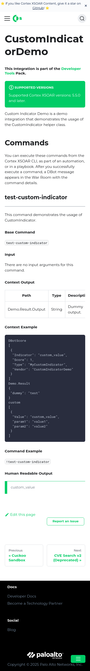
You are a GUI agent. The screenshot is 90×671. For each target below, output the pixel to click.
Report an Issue (66, 521)
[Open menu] (78, 659)
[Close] (86, 6)
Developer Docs (21, 596)
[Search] (82, 18)
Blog (11, 629)
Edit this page (20, 514)
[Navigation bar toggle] (7, 18)
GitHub (38, 8)
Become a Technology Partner (34, 603)
